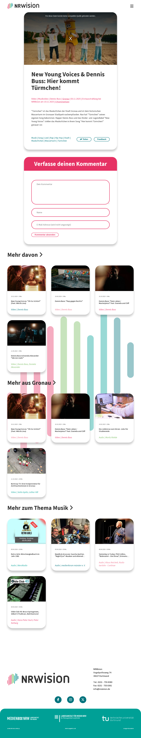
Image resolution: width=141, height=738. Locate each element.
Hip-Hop (59, 137)
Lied (46, 137)
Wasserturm (51, 140)
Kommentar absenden (45, 235)
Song (40, 137)
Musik (34, 137)
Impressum (128, 728)
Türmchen (62, 140)
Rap (52, 137)
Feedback (101, 139)
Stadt (67, 137)
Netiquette (70, 728)
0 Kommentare (62, 101)
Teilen (84, 139)
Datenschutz (13, 728)
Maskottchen (37, 140)
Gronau (66, 98)
